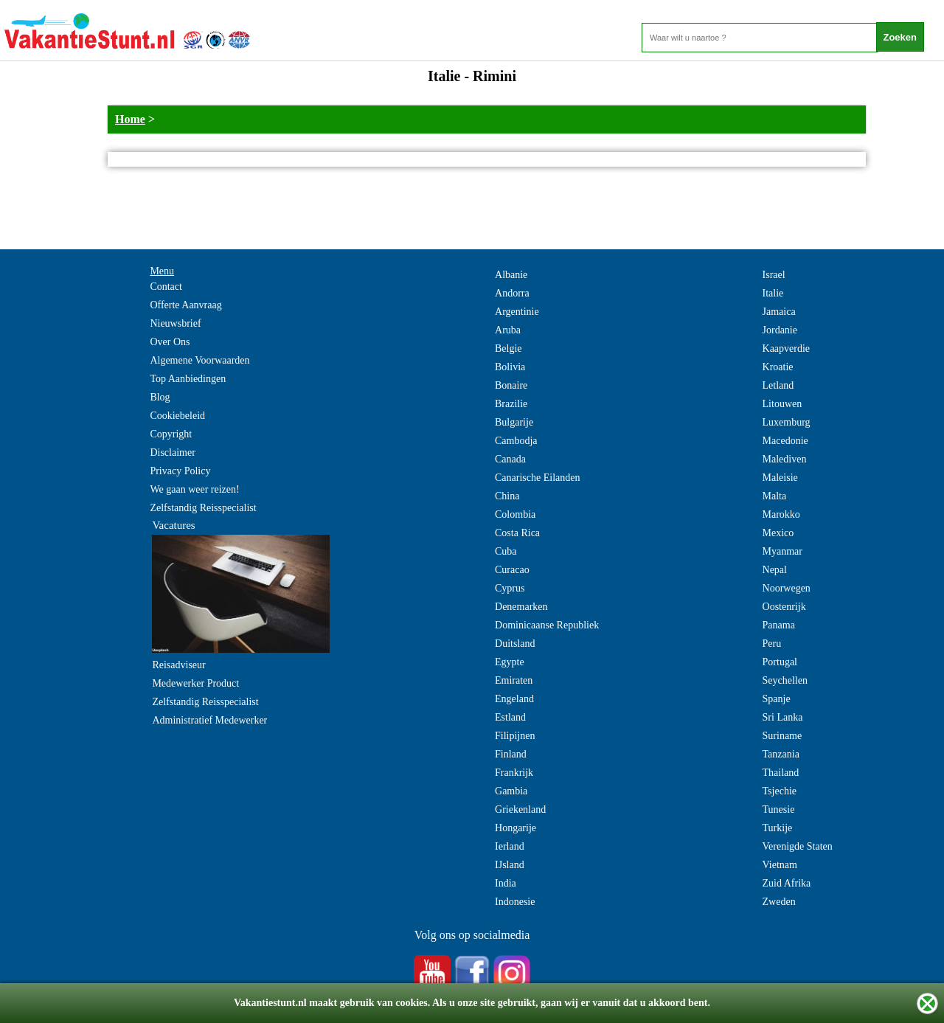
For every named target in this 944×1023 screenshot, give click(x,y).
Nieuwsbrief (175, 323)
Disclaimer (172, 452)
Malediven (785, 459)
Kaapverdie (787, 348)
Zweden (779, 901)
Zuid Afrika (787, 883)
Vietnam (780, 864)
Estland (510, 717)
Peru (772, 643)
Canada (510, 459)
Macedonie (785, 440)
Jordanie (780, 330)
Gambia (511, 791)
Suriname (782, 735)
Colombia (515, 514)
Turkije (778, 827)
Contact (166, 286)
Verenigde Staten (798, 846)
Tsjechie (779, 791)
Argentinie (517, 311)
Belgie (508, 348)
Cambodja (516, 440)
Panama (779, 625)
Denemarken (521, 606)
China (507, 496)
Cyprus (509, 588)
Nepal (775, 569)
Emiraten (513, 680)
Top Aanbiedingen (188, 378)
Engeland (514, 698)
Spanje (777, 698)
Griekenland (520, 809)
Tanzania (781, 754)
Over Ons (170, 341)
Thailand (781, 772)
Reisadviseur (178, 664)
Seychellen (785, 680)
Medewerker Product (195, 683)
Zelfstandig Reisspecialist (203, 507)
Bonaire (511, 385)
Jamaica (779, 311)
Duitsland (515, 643)
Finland (511, 754)
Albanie (511, 274)
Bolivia (510, 366)
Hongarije (515, 827)
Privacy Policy (180, 470)
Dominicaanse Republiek (547, 625)
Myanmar (782, 551)
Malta (775, 496)
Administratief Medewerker (209, 720)
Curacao (512, 569)
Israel (774, 274)
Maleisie (780, 477)
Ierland (509, 846)
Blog (160, 397)
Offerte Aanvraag (185, 305)
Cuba (506, 551)
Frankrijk (514, 772)
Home (130, 119)
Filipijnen (515, 735)
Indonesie (515, 901)
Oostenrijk (784, 606)
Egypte (509, 661)
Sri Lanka (783, 717)
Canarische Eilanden (537, 477)
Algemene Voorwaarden (199, 360)
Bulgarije (514, 422)
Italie (773, 293)
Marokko (781, 514)
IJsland (509, 864)
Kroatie (778, 366)
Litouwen (782, 403)
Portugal (780, 661)
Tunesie (779, 809)
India (505, 883)
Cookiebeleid (177, 415)
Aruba (508, 330)
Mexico (778, 532)
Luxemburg (787, 422)
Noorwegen (787, 588)
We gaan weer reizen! (194, 489)
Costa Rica (517, 532)
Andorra (512, 293)
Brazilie (511, 403)
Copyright (171, 434)
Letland (778, 385)
